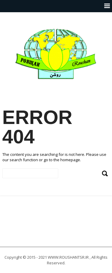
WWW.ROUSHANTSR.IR (68, 257)
